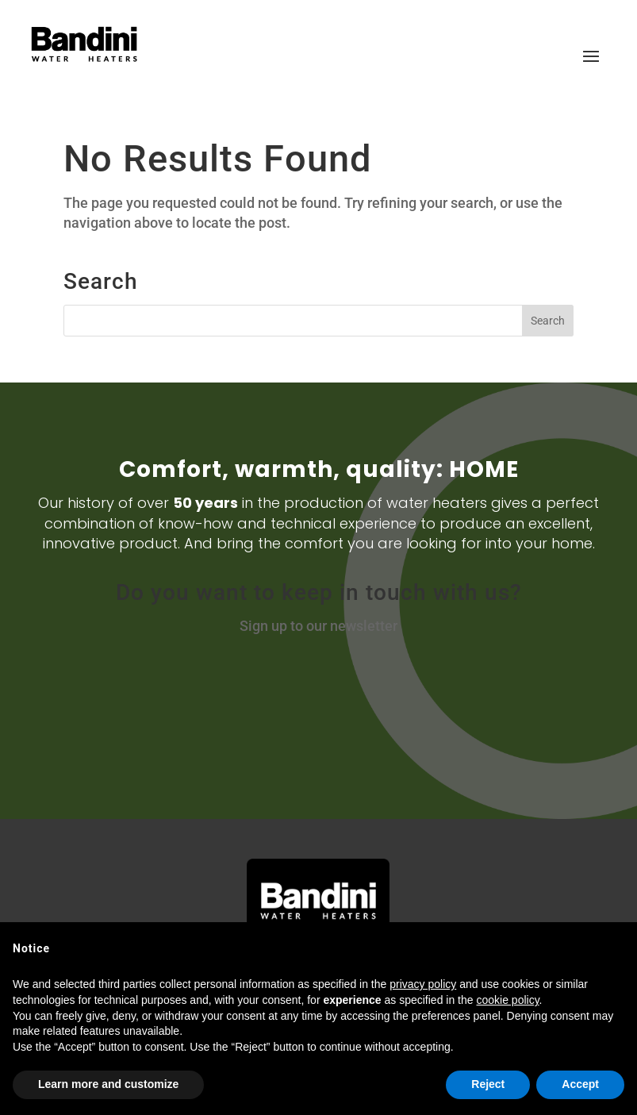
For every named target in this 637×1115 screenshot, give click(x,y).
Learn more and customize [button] (108, 1084)
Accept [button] (580, 1084)
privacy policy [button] (422, 984)
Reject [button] (488, 1084)
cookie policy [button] (507, 1000)
